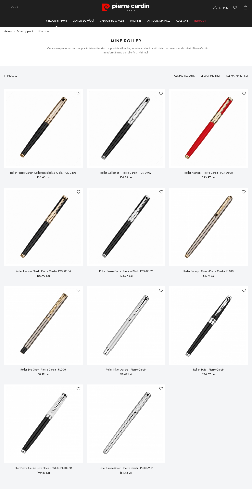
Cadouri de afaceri (112, 21)
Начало (8, 31)
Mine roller (43, 31)
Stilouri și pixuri (56, 21)
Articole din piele (158, 21)
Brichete (136, 21)
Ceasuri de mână (83, 21)
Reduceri (200, 21)
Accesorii (182, 21)
